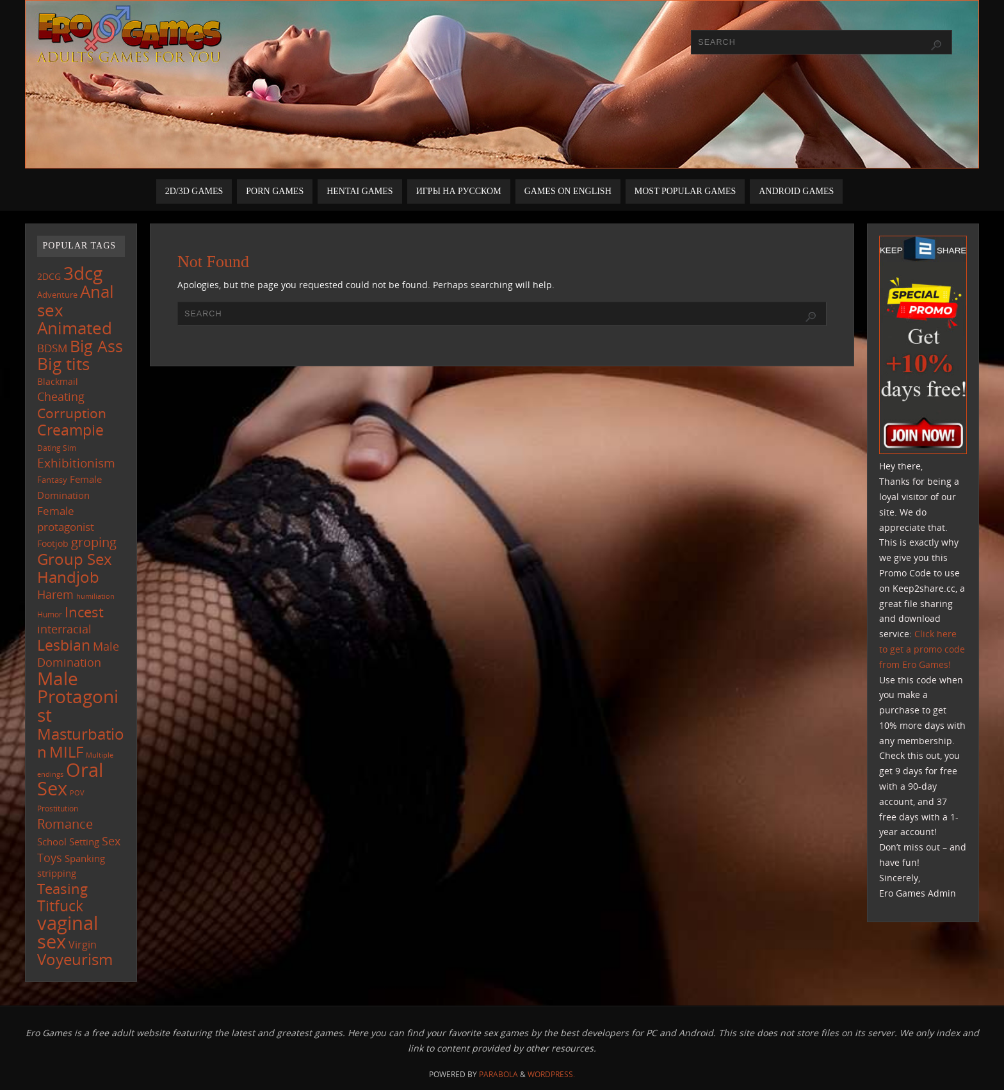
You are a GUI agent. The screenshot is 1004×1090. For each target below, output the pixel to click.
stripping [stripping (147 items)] (56, 872)
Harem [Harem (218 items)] (55, 594)
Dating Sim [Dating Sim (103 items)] (56, 448)
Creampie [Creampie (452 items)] (70, 429)
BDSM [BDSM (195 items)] (52, 348)
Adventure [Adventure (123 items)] (57, 294)
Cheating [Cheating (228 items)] (61, 396)
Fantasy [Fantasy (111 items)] (52, 479)
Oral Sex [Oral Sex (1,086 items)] (70, 779)
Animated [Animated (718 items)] (74, 327)
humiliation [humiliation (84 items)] (95, 596)
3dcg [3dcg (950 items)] (82, 273)
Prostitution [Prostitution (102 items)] (57, 808)
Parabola (498, 1074)
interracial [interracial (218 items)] (64, 629)
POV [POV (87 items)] (77, 792)
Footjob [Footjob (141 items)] (53, 543)
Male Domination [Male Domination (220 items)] (78, 654)
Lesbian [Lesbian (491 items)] (63, 645)
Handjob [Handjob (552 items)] (68, 576)
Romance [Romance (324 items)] (65, 824)
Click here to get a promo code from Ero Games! (922, 649)
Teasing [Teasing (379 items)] (62, 888)
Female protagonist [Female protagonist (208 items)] (65, 518)
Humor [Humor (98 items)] (49, 614)
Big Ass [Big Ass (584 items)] (96, 346)
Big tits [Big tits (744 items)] (63, 363)
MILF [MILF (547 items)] (66, 751)
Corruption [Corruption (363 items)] (71, 412)
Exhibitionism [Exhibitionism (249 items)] (76, 463)
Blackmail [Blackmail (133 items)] (57, 381)
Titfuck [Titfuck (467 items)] (60, 905)
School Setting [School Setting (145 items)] (68, 841)
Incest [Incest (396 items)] (84, 612)
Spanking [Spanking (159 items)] (85, 858)
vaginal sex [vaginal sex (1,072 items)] (67, 932)
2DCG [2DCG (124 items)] (49, 276)
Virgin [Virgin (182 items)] (83, 945)
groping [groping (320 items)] (94, 542)
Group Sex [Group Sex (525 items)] (74, 558)
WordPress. (551, 1074)
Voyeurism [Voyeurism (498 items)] (75, 959)
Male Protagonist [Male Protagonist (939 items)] (77, 697)
